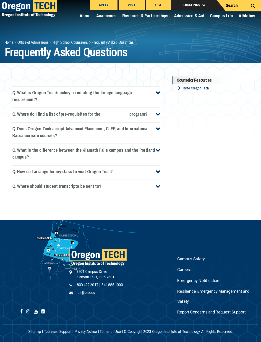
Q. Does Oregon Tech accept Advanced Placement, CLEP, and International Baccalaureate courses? (80, 131)
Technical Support (58, 331)
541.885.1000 (112, 285)
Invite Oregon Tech (196, 88)
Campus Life (221, 16)
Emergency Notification (198, 280)
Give (158, 5)
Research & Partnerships (145, 16)
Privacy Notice (85, 331)
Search (232, 5)
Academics (106, 16)
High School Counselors (70, 42)
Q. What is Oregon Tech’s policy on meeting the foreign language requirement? (72, 95)
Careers (184, 269)
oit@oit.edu (86, 292)
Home (9, 42)
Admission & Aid (189, 16)
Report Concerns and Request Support (211, 312)
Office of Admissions (33, 42)
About (85, 16)
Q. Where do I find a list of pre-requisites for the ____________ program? (79, 114)
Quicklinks (190, 5)
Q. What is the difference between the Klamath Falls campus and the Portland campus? (83, 153)
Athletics (247, 16)
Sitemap (34, 331)
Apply (103, 5)
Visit (132, 5)
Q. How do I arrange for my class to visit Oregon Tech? (62, 171)
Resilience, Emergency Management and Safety (213, 296)
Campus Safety (191, 258)
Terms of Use (110, 331)
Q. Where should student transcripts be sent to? (56, 186)
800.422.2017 (87, 285)
